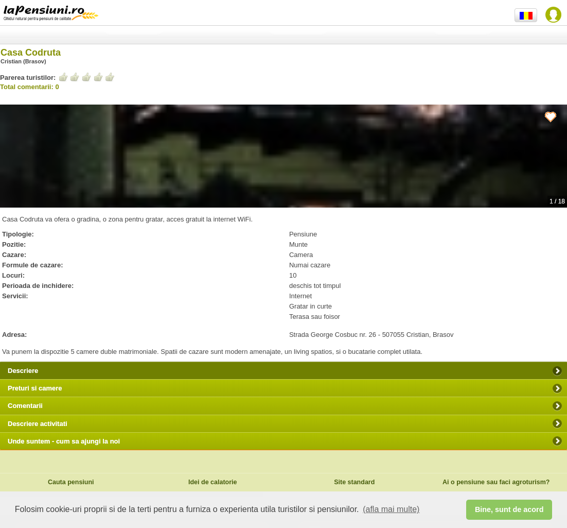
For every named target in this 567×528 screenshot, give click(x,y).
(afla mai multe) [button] (391, 509)
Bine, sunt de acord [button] (509, 509)
